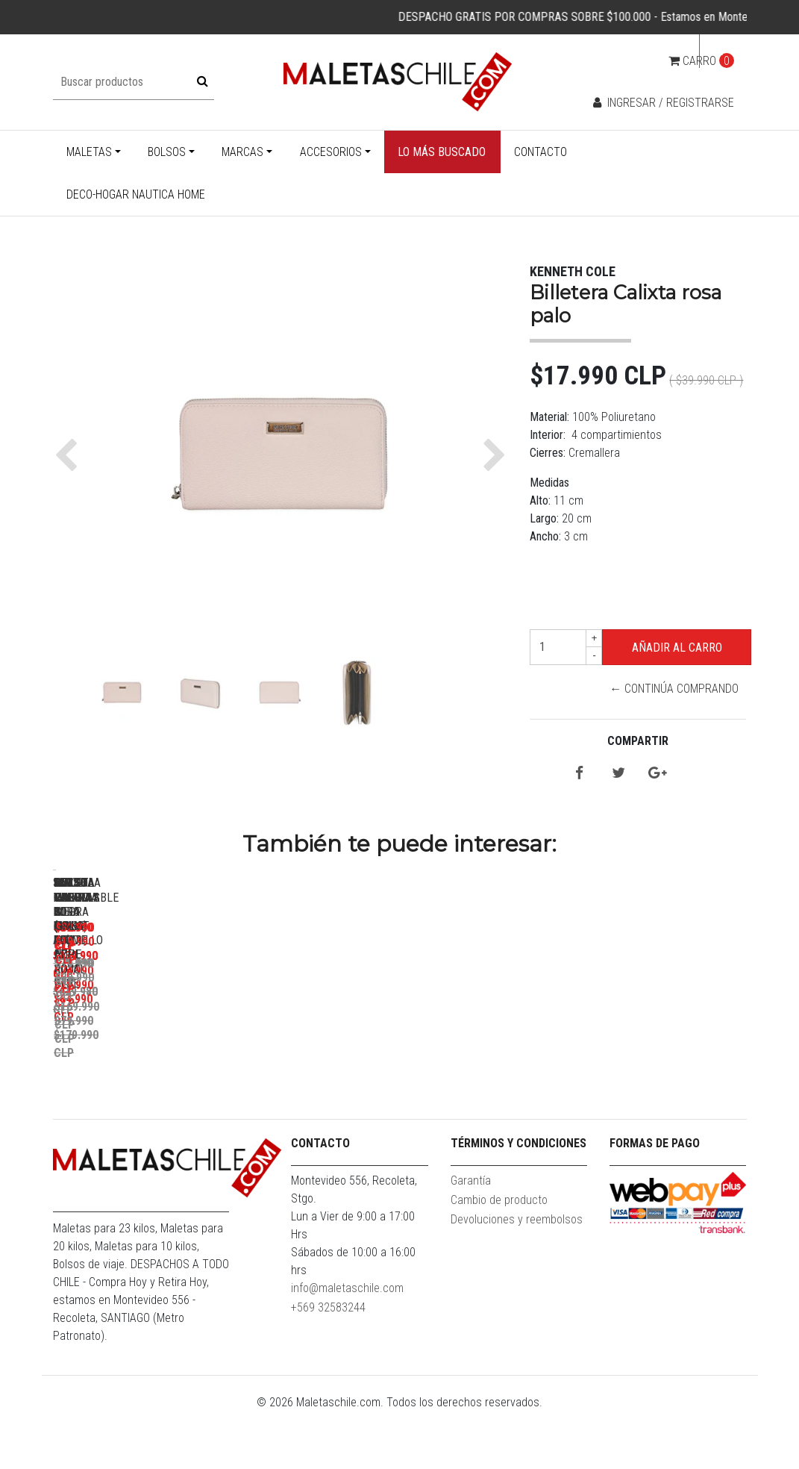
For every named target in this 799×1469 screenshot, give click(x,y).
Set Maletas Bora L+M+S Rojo (365, 1080)
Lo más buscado (442, 152)
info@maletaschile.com (347, 1345)
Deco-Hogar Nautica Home (135, 194)
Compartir (637, 741)
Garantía (471, 1238)
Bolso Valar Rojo (575, 1080)
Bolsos (167, 152)
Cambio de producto (499, 1257)
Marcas (242, 152)
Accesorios (331, 152)
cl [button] (718, 51)
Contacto (540, 152)
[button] (70, 455)
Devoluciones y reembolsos (517, 1277)
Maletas (89, 152)
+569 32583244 (328, 1365)
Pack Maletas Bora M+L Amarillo (157, 1080)
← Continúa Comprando (674, 689)
